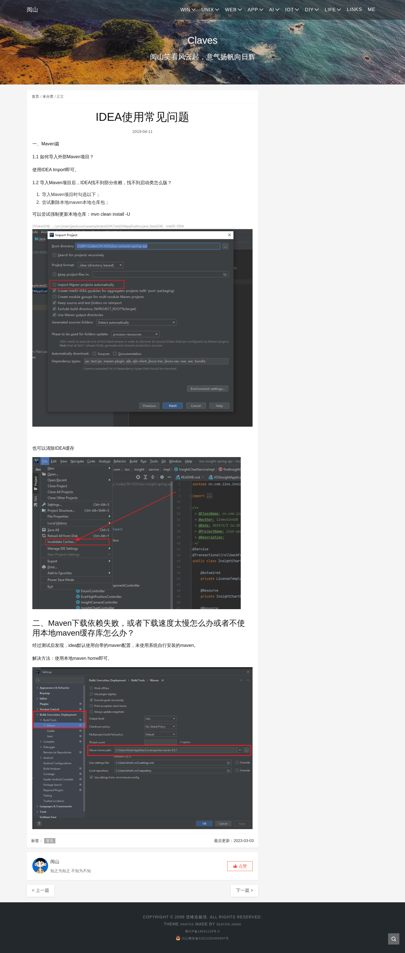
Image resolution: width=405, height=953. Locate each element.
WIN (185, 9)
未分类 (47, 96)
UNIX (207, 9)
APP (253, 9)
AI (271, 9)
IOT (289, 9)
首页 (35, 96)
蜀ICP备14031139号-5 (202, 931)
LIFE (330, 9)
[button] (240, 866)
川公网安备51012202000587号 (202, 938)
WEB (231, 9)
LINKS (354, 9)
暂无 (49, 841)
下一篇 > (244, 890)
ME (372, 9)
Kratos (183, 924)
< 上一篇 (40, 890)
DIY (309, 9)
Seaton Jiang (231, 924)
